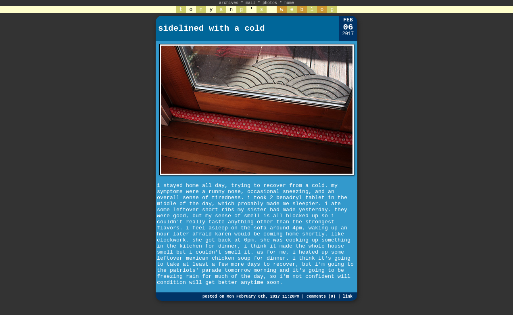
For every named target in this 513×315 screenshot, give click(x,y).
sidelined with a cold (211, 28)
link (347, 296)
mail (250, 3)
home (289, 3)
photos (270, 3)
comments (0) (321, 296)
